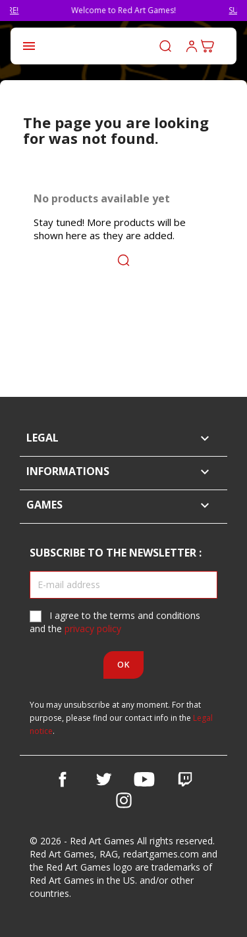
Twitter (103, 779)
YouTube (144, 779)
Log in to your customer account (192, 46)
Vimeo (185, 779)
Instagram (123, 800)
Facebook (62, 779)
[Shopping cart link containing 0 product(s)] (207, 46)
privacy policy (93, 628)
